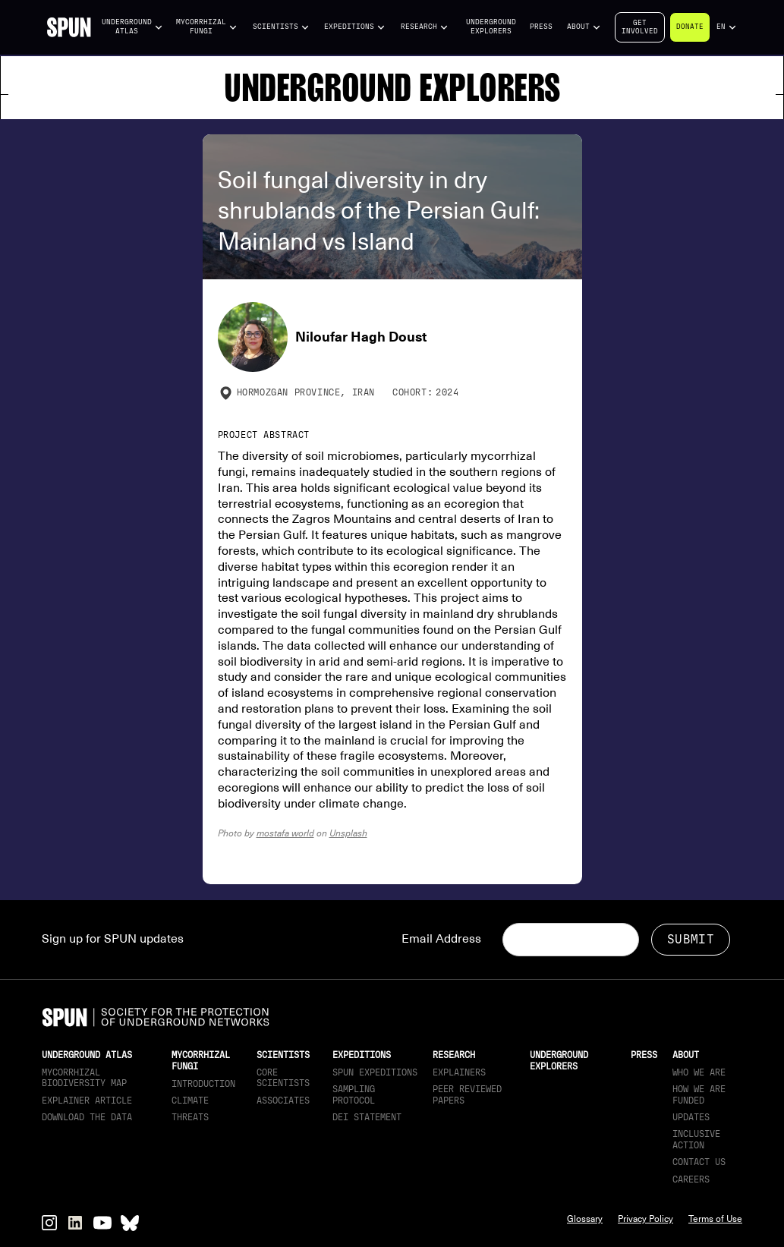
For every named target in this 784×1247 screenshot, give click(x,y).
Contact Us (699, 1162)
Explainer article (87, 1100)
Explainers (459, 1072)
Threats (190, 1117)
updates (691, 1117)
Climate (190, 1100)
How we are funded (699, 1094)
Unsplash (348, 833)
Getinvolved (640, 27)
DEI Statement (366, 1117)
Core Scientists (283, 1077)
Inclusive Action (696, 1139)
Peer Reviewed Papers (467, 1094)
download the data (87, 1117)
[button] (133, 27)
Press (541, 26)
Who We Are (699, 1072)
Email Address (441, 938)
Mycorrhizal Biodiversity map (84, 1077)
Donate (690, 26)
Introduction (203, 1084)
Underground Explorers (491, 26)
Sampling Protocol (353, 1094)
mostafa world (285, 833)
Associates (283, 1100)
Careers (691, 1179)
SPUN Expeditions (374, 1072)
